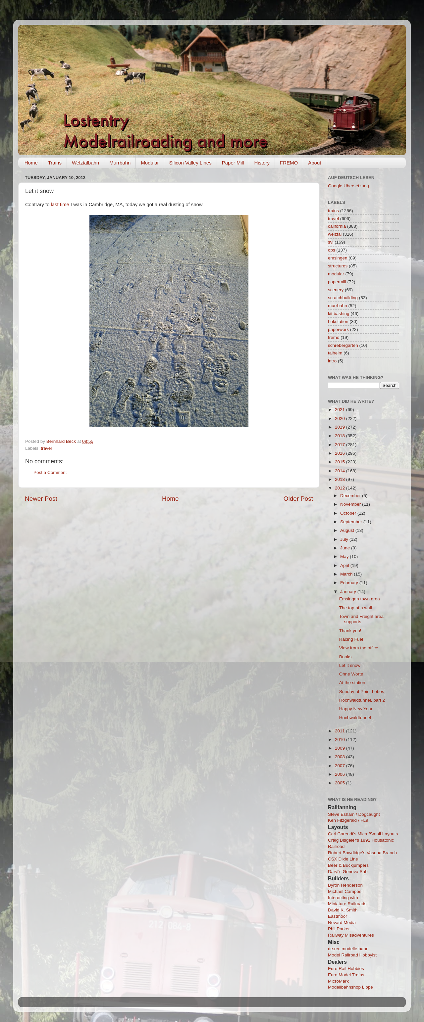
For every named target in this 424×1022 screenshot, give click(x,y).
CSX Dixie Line (343, 859)
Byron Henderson (345, 885)
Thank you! (350, 630)
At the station (352, 682)
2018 (340, 435)
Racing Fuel (351, 639)
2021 (340, 409)
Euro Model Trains (346, 974)
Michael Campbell (345, 891)
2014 (340, 470)
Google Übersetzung (348, 185)
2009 (340, 748)
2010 (340, 739)
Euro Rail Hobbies (346, 968)
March (347, 574)
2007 (340, 765)
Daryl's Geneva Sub (348, 871)
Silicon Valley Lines (190, 162)
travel (46, 448)
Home (31, 162)
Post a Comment (50, 472)
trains (333, 210)
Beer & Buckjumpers (348, 865)
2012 (340, 488)
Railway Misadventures (351, 935)
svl (331, 242)
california (337, 226)
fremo (334, 337)
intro (332, 360)
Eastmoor (337, 916)
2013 (340, 479)
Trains (55, 162)
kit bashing (338, 313)
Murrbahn (120, 162)
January (348, 591)
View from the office (358, 647)
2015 (340, 461)
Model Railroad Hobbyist (352, 954)
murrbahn (337, 305)
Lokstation (338, 321)
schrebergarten (343, 345)
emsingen (337, 258)
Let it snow (350, 665)
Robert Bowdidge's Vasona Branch (362, 852)
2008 (340, 756)
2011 (340, 730)
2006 (340, 774)
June (345, 547)
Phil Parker (339, 928)
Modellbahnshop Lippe (350, 987)
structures (337, 265)
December (351, 495)
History (262, 162)
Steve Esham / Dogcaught (354, 814)
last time (60, 204)
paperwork (338, 329)
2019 (340, 427)
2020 (340, 418)
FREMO (289, 162)
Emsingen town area (359, 598)
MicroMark (338, 981)
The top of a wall (355, 607)
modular (336, 273)
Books (345, 656)
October (348, 513)
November (351, 504)
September (351, 521)
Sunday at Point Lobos (361, 691)
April (345, 565)
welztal (335, 234)
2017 (340, 444)
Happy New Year (356, 708)
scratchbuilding (343, 297)
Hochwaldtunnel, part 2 (362, 700)
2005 (340, 782)
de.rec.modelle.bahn (348, 948)
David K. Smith (342, 909)
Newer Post (41, 498)
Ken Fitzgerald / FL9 (348, 820)
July (344, 539)
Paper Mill (233, 162)
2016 (340, 453)
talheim (335, 352)
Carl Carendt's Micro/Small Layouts (363, 833)
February (349, 582)
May (345, 556)
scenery (336, 289)
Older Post (298, 498)
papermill (337, 281)
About (314, 162)
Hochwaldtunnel (355, 717)
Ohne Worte (351, 674)
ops (331, 250)
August (347, 530)
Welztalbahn (85, 162)
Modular (150, 162)
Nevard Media (342, 922)
